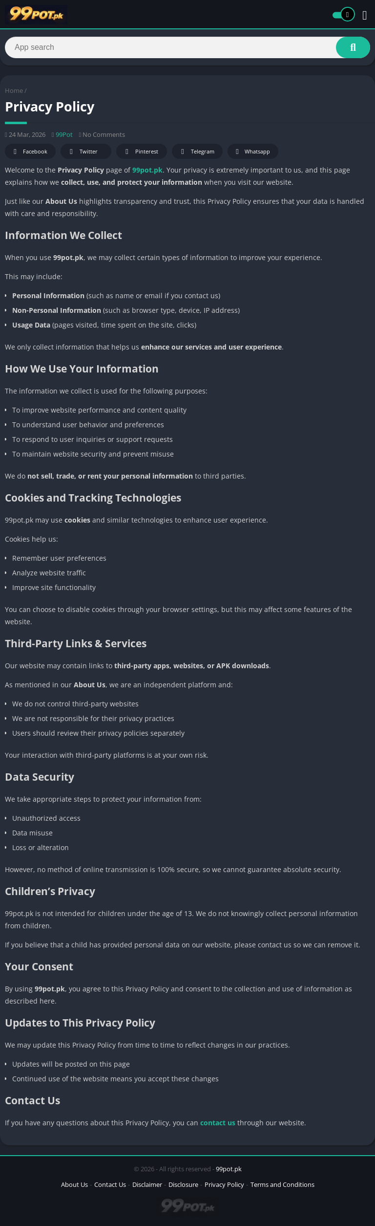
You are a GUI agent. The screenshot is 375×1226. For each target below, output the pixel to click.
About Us (74, 1184)
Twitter (82, 151)
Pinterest (140, 151)
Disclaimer (147, 1184)
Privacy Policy (224, 1184)
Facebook (29, 151)
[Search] (187, 47)
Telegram (196, 151)
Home (14, 90)
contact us (217, 1122)
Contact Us (110, 1184)
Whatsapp (251, 151)
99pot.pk (147, 170)
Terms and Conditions (282, 1184)
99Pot (64, 134)
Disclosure (183, 1184)
